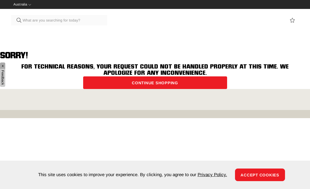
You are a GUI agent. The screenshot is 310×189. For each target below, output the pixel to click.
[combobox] (59, 20)
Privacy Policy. (212, 174)
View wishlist (292, 20)
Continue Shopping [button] (155, 83)
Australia (20, 4)
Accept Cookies (260, 175)
